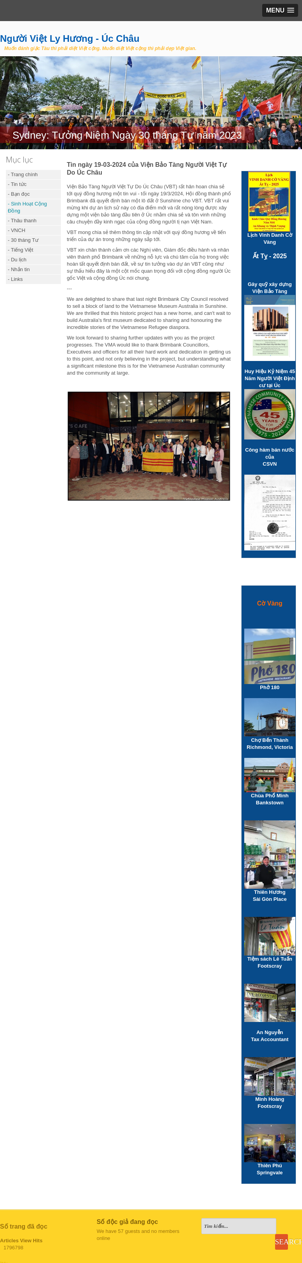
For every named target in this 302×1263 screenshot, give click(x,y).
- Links (15, 279)
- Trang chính (23, 174)
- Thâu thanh (22, 220)
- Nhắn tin (19, 269)
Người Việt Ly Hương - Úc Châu (69, 38)
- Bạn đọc (19, 194)
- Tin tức (17, 184)
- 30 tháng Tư (23, 240)
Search (281, 1242)
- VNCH (16, 230)
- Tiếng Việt (20, 250)
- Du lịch (17, 260)
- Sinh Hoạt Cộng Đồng (27, 207)
